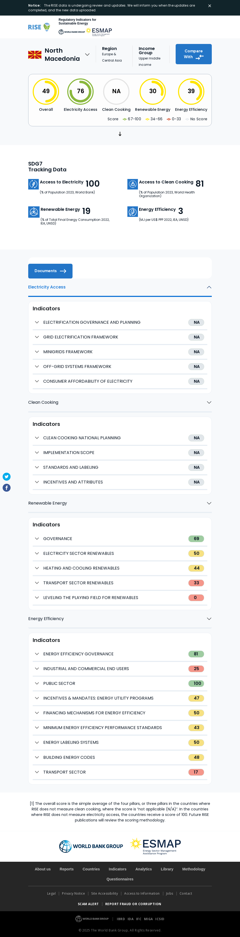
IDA (131, 919)
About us (43, 869)
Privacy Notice (73, 893)
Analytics (143, 869)
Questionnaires (120, 879)
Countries (91, 869)
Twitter (7, 477)
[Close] (210, 6)
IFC (139, 919)
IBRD (121, 919)
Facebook (7, 488)
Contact (186, 893)
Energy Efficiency (46, 619)
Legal (51, 893)
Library (167, 869)
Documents (50, 271)
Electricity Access (47, 287)
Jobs (169, 893)
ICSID (160, 919)
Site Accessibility (104, 893)
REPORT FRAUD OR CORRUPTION (133, 904)
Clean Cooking (43, 402)
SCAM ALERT (88, 904)
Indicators (118, 869)
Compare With (194, 54)
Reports (67, 869)
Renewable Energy (47, 503)
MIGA (149, 919)
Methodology (193, 869)
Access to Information (142, 893)
